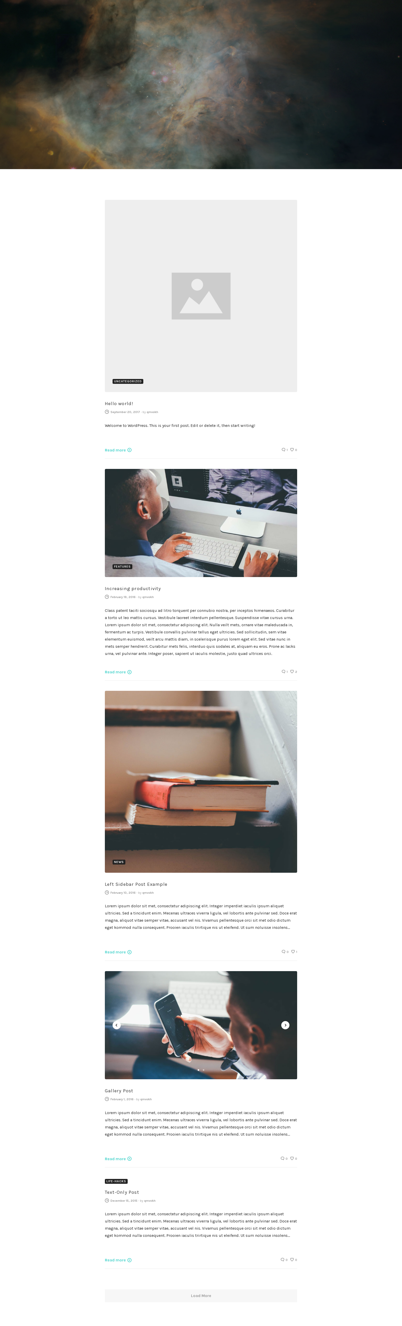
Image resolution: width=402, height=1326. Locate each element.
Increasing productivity (133, 588)
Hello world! (119, 403)
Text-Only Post (122, 1191)
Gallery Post (119, 1090)
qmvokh (152, 411)
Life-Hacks (116, 1180)
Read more (115, 449)
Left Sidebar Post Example (136, 883)
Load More (201, 1294)
